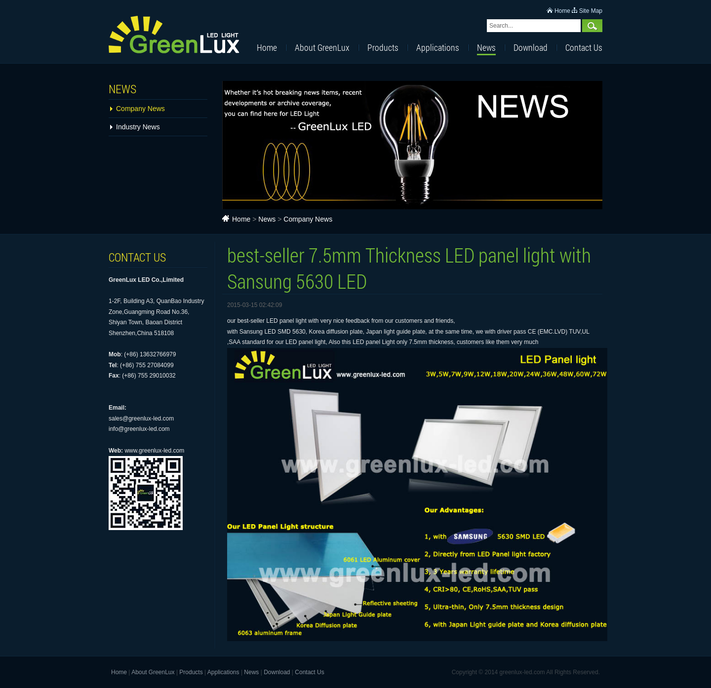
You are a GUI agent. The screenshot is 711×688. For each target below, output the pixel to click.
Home (562, 10)
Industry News (138, 127)
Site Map (590, 10)
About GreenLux (322, 47)
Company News (140, 109)
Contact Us (583, 47)
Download (531, 47)
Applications (437, 47)
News (486, 47)
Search (592, 25)
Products (382, 47)
